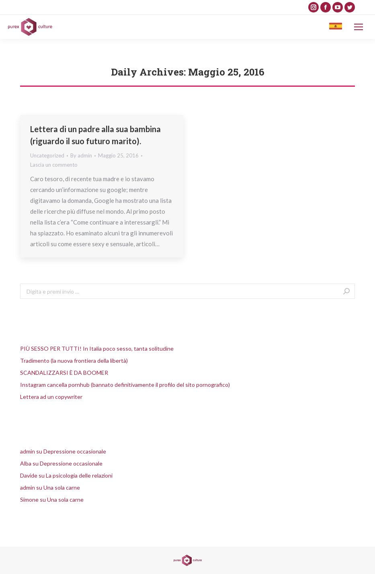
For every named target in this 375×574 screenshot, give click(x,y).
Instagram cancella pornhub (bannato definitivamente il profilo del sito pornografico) (125, 384)
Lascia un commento (54, 164)
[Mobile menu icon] (358, 26)
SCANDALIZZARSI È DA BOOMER (64, 372)
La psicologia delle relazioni (79, 475)
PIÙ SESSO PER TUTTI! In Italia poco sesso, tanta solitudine (97, 348)
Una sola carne (61, 487)
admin (27, 451)
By (81, 155)
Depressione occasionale (74, 451)
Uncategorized (47, 155)
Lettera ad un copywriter (51, 396)
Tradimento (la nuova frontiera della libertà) (74, 360)
